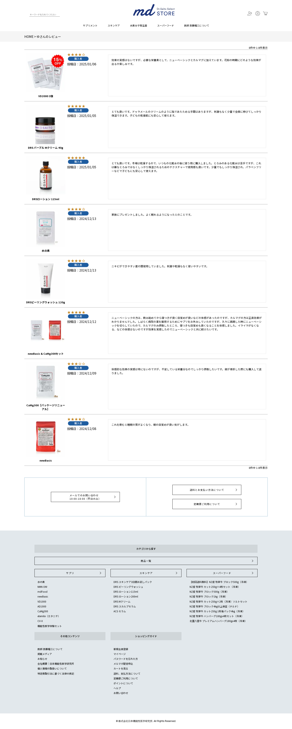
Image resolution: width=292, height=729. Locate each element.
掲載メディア (45, 654)
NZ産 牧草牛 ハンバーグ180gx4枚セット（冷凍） (217, 616)
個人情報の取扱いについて (52, 668)
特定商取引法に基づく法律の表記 (56, 673)
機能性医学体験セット (50, 626)
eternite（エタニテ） (49, 616)
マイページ (120, 654)
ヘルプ (117, 688)
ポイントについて (123, 683)
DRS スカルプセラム (125, 606)
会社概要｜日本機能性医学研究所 (56, 663)
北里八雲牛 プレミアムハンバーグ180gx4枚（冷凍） (218, 621)
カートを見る (121, 668)
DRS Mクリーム (122, 601)
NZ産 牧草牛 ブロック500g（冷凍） (209, 591)
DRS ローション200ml (126, 596)
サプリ (84, 573)
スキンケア (114, 25)
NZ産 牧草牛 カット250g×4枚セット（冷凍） (215, 586)
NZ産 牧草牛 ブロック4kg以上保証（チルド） (214, 606)
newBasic (43, 596)
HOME (28, 36)
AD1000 (42, 606)
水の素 (41, 582)
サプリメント (90, 25)
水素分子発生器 (138, 25)
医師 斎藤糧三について (196, 25)
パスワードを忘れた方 (126, 658)
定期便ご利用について (216, 504)
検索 (26, 15)
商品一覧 (197, 561)
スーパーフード (165, 25)
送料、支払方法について (127, 673)
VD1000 (42, 601)
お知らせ (42, 658)
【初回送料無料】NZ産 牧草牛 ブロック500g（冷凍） (219, 582)
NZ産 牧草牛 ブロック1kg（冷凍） (208, 596)
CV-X (40, 621)
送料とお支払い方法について (214, 490)
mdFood (42, 591)
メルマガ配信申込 (123, 663)
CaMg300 (43, 611)
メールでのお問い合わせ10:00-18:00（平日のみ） (93, 496)
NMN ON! (42, 586)
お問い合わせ (121, 693)
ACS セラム (120, 611)
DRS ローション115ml (126, 591)
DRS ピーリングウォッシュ (128, 586)
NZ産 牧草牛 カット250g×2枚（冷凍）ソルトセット (218, 601)
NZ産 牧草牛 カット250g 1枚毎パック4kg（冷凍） (217, 611)
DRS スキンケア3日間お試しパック (133, 582)
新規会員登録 (121, 649)
